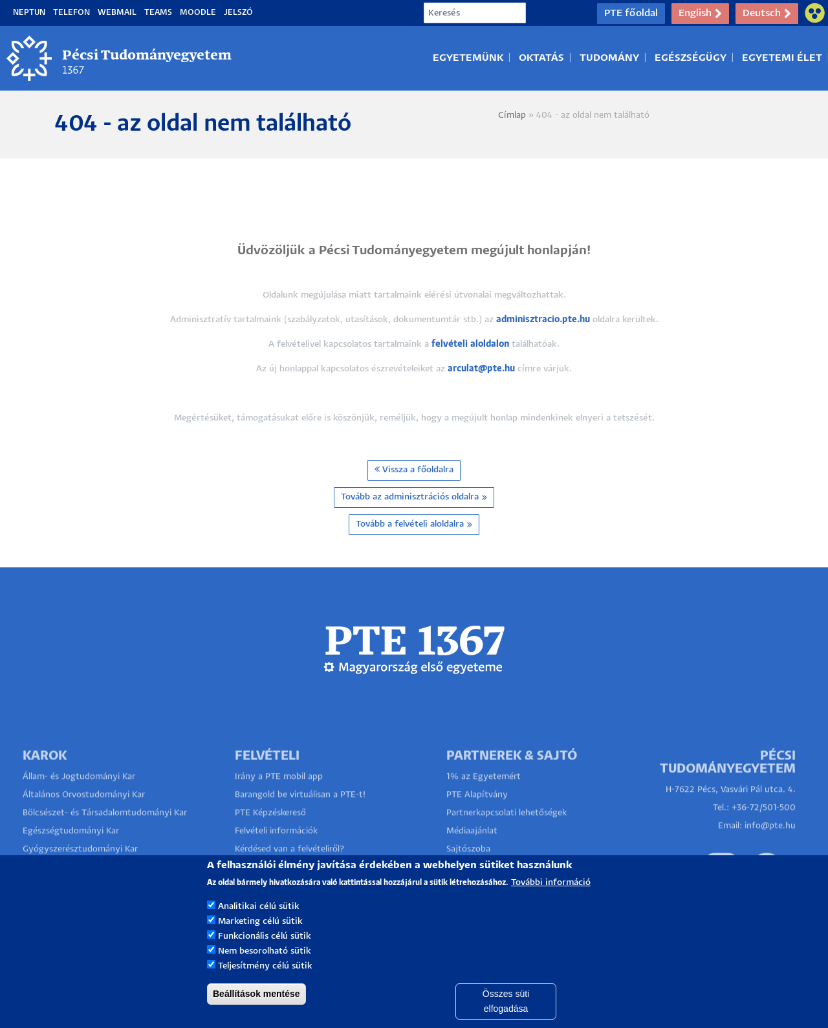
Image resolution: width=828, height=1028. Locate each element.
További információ (551, 899)
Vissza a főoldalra (414, 469)
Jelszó (238, 12)
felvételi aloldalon (470, 344)
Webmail (117, 12)
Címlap (512, 115)
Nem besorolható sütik (264, 968)
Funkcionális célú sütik (264, 953)
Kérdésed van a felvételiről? (290, 870)
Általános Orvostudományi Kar (84, 815)
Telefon (71, 12)
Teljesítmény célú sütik (265, 982)
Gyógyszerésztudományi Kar (80, 870)
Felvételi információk (276, 852)
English (700, 13)
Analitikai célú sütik (259, 923)
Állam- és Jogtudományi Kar (79, 797)
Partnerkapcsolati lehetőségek (506, 833)
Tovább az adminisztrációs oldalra (414, 497)
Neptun (29, 12)
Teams (158, 12)
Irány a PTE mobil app (280, 797)
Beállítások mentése (256, 1010)
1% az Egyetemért (483, 797)
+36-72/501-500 (764, 828)
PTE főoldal (631, 13)
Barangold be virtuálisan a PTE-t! (300, 815)
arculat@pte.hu (481, 369)
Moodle (198, 12)
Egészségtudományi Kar (71, 852)
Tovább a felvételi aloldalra (414, 524)
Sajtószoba (468, 870)
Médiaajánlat (471, 852)
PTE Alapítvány (477, 815)
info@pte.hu (770, 846)
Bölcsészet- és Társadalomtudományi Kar (105, 833)
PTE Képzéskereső (270, 833)
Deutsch (767, 13)
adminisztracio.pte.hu (543, 320)
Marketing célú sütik (260, 938)
